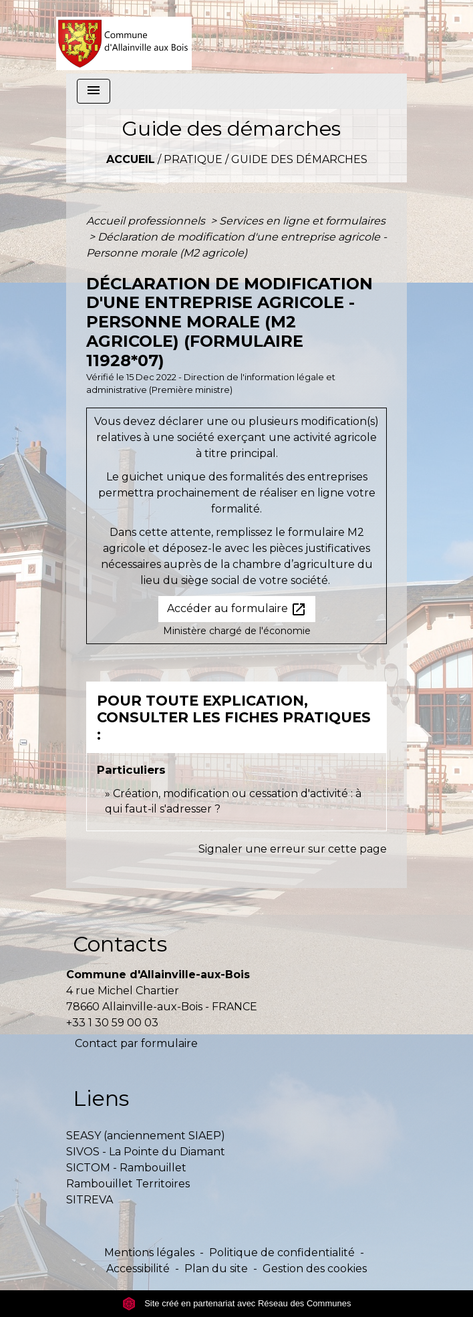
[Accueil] (124, 36)
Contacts (120, 944)
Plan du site (216, 1268)
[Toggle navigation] (93, 91)
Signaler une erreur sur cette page (292, 849)
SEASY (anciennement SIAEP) (145, 1135)
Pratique (193, 159)
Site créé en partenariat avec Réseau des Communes (236, 1303)
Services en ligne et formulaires (302, 220)
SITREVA (89, 1199)
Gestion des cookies (315, 1268)
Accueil (130, 159)
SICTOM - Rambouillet (126, 1167)
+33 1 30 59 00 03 (112, 1022)
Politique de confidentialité (282, 1252)
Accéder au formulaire (237, 609)
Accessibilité (138, 1268)
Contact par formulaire (136, 1043)
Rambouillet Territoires (128, 1183)
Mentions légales (149, 1252)
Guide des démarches (299, 159)
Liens (101, 1098)
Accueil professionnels (147, 220)
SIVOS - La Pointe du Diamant (145, 1151)
